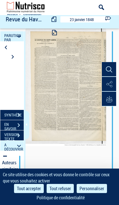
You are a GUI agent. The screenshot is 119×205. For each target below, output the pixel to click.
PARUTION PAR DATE (13, 36)
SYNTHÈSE (14, 115)
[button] (109, 69)
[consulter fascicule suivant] (54, 33)
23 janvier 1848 (82, 19)
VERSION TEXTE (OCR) (14, 136)
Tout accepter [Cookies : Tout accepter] (29, 188)
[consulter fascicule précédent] (54, 19)
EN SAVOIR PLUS (14, 125)
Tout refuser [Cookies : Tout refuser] (60, 188)
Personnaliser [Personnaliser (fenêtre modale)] (92, 188)
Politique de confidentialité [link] (61, 197)
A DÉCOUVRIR (13, 146)
